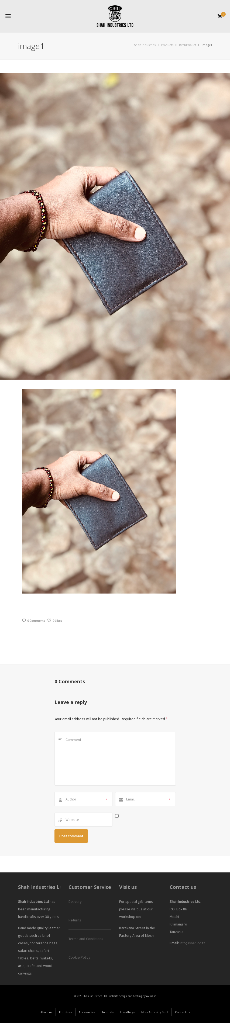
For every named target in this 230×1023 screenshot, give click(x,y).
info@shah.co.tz (192, 943)
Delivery (75, 901)
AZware (151, 996)
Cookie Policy (79, 957)
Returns (74, 920)
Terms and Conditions (85, 938)
